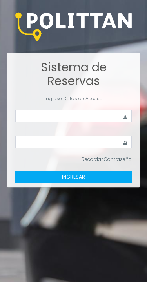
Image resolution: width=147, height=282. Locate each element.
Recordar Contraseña (107, 159)
